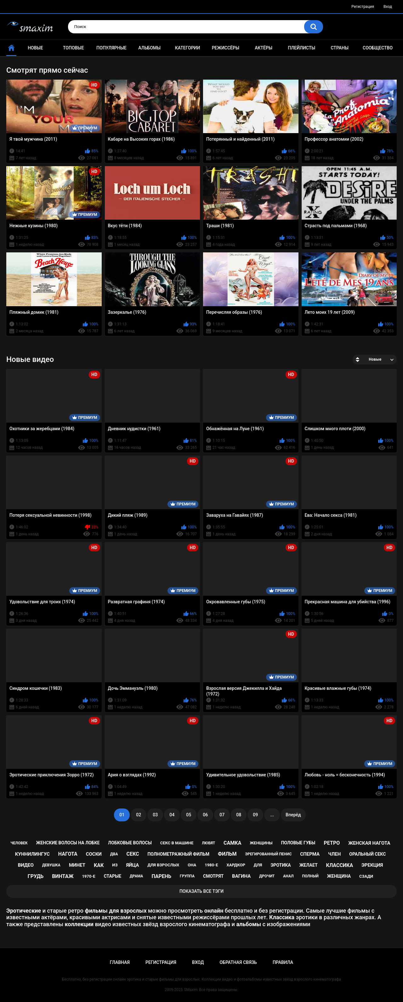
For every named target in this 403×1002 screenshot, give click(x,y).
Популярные (111, 47)
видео (26, 865)
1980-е (211, 865)
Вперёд (293, 814)
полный (310, 876)
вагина (241, 876)
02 (138, 814)
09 (255, 814)
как (99, 865)
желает (308, 865)
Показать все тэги (201, 891)
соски (94, 854)
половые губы (298, 842)
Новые (35, 47)
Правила (283, 962)
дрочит (267, 876)
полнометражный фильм (178, 854)
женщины (261, 843)
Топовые (73, 47)
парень (161, 876)
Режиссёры (225, 47)
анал (288, 876)
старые (112, 876)
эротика (280, 865)
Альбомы (149, 47)
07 (221, 814)
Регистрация (362, 6)
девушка (51, 865)
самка (232, 843)
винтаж (62, 876)
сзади (366, 876)
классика (339, 865)
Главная (120, 962)
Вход (387, 6)
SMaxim (191, 990)
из (114, 865)
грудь (35, 876)
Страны (340, 47)
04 (171, 814)
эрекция (372, 865)
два (114, 854)
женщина (339, 876)
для (258, 865)
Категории (187, 47)
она (192, 865)
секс (132, 854)
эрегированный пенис (268, 854)
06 (205, 814)
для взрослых (163, 865)
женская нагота (369, 843)
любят (208, 843)
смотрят (213, 876)
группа (187, 876)
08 (238, 814)
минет (77, 865)
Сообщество (378, 47)
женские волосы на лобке (67, 842)
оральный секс (367, 854)
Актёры (263, 47)
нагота (67, 854)
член (334, 854)
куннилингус (32, 854)
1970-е (88, 876)
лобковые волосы (130, 842)
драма (136, 876)
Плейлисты (301, 47)
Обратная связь (238, 962)
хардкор (235, 865)
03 (155, 814)
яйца (132, 865)
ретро (332, 843)
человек (18, 843)
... (272, 814)
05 (188, 814)
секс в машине (177, 843)
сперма (310, 854)
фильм (227, 854)
